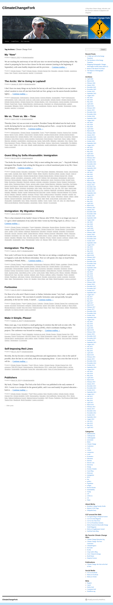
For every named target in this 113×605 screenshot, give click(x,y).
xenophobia (33, 203)
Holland (56, 186)
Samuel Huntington (16, 198)
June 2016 (90, 324)
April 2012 (90, 427)
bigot (20, 174)
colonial (13, 178)
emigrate (39, 182)
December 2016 (91, 311)
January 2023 (91, 160)
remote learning (23, 73)
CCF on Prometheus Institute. (95, 523)
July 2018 (90, 272)
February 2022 (91, 182)
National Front (9, 275)
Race (48, 196)
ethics (11, 184)
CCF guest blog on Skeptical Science (97, 516)
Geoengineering (28, 367)
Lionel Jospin (41, 273)
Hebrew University (49, 233)
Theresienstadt (29, 240)
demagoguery (62, 178)
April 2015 (90, 353)
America (59, 132)
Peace (45, 307)
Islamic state (72, 188)
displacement (45, 180)
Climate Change (16, 71)
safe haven (21, 277)
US (19, 145)
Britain (35, 174)
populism (64, 194)
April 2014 (90, 377)
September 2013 (91, 392)
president (71, 275)
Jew (31, 235)
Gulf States (73, 184)
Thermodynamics (18, 279)
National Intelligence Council (17, 398)
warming (13, 108)
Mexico (61, 273)
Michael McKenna (10, 307)
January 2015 (91, 359)
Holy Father (51, 305)
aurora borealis (45, 100)
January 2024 (91, 135)
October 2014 (91, 365)
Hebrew (41, 233)
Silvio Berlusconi (36, 277)
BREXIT (30, 174)
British (40, 174)
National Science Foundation (35, 398)
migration (7, 192)
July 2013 (90, 396)
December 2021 (91, 187)
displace (30, 180)
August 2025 (90, 95)
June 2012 (90, 423)
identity (12, 188)
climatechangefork (27, 57)
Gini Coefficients (51, 396)
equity (6, 184)
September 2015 (91, 342)
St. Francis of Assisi (17, 310)
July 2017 (90, 297)
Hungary (59, 271)
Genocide (7, 233)
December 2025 (91, 87)
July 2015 (90, 346)
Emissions (8, 139)
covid (88, 454)
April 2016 (90, 328)
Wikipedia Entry (91, 510)
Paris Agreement (10, 143)
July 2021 (90, 197)
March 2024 (90, 131)
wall (47, 279)
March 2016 (90, 330)
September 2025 (91, 93)
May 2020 (90, 226)
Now (10, 73)
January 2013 (91, 409)
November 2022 (91, 164)
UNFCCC (90, 496)
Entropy (12, 271)
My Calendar (25, 41)
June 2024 (90, 124)
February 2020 (91, 232)
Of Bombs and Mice (33, 238)
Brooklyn (45, 174)
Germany (20, 233)
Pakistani (18, 194)
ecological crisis (73, 303)
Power (34, 143)
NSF (46, 398)
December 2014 (91, 361)
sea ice (55, 106)
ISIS (62, 188)
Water (51, 279)
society (59, 277)
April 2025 (90, 104)
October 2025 (91, 91)
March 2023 (90, 155)
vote (22, 145)
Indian (40, 188)
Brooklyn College (54, 174)
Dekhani (43, 178)
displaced (37, 180)
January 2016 (91, 334)
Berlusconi (46, 264)
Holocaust (72, 233)
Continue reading (59, 67)
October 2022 (91, 166)
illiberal (17, 188)
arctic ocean (36, 100)
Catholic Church (32, 303)
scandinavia (42, 106)
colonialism (19, 178)
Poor (49, 307)
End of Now (15, 139)
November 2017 (91, 288)
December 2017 (91, 286)
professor (65, 238)
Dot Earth (90, 548)
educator (61, 71)
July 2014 (90, 371)
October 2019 (91, 241)
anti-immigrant (73, 172)
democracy (71, 178)
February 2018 (91, 282)
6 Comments (53, 203)
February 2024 (91, 133)
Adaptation (53, 132)
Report (47, 338)
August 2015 (90, 344)
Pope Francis (60, 307)
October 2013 (91, 390)
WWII (50, 240)
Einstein (66, 71)
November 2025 (91, 89)
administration (91, 433)
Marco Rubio (72, 305)
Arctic (16, 100)
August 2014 (90, 369)
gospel (45, 305)
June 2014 (90, 373)
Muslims (53, 192)
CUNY (39, 178)
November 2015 (91, 338)
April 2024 (90, 129)
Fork (38, 336)
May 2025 (90, 102)
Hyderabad (63, 186)
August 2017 (90, 294)
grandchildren (22, 141)
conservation (8, 268)
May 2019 (90, 251)
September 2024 (91, 118)
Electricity (75, 137)
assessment (90, 440)
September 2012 (91, 417)
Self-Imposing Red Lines (19, 348)
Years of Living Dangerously (56, 369)
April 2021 (90, 203)
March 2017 (90, 305)
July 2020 (90, 222)
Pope (53, 307)
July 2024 (90, 122)
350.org (36, 365)
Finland (7, 104)
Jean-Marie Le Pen (25, 273)
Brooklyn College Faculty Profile (96, 506)
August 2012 (90, 419)
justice (15, 190)
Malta (47, 273)
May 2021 (90, 201)
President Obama (62, 367)
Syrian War (31, 369)
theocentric (33, 201)
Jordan (11, 190)
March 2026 (90, 81)
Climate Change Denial (68, 100)
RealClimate (90, 556)
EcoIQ (89, 550)
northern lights (28, 106)
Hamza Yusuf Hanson (11, 186)
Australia (74, 132)
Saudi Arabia (27, 198)
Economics (67, 137)
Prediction (41, 338)
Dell (48, 178)
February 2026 (91, 83)
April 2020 (90, 228)
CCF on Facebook (92, 572)
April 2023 (90, 153)
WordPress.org (91, 591)
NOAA (21, 106)
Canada (62, 174)
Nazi (24, 238)
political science (49, 194)
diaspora (24, 180)
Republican (13, 277)
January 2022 (91, 185)
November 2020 (91, 214)
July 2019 (90, 247)
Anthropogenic (24, 98)
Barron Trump (14, 135)
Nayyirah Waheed (62, 192)
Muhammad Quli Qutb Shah (36, 192)
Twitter (15, 145)
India (36, 188)
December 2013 (91, 386)
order (37, 275)
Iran (53, 188)
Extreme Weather (45, 98)
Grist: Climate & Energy (94, 554)
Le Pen (33, 273)
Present (15, 73)
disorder (26, 268)
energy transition (64, 102)
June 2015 (90, 348)
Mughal (20, 192)
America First (67, 132)
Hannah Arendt (23, 186)
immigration (32, 172)
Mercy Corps (71, 235)
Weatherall (16, 400)
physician (31, 194)
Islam (66, 188)
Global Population (40, 271)
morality (18, 307)
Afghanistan (59, 172)
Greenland (47, 104)
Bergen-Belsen (54, 227)
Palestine (42, 238)
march (70, 336)
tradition (40, 201)
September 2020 (91, 218)
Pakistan (12, 194)
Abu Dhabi (45, 172)
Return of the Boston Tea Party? (96, 68)
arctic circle (21, 100)
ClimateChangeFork (18, 8)
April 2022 (90, 178)
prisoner (59, 238)
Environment (74, 102)
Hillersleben (59, 233)
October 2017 (91, 290)
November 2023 (91, 139)
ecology (7, 305)
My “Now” (10, 54)
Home (7, 41)
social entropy (52, 277)
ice (52, 104)
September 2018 (91, 268)
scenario (52, 338)
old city (7, 194)
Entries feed (90, 587)
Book (45, 394)
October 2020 (91, 216)
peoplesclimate (19, 338)
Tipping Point (9, 400)
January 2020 (91, 234)
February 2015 (91, 357)
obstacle (32, 275)
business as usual (39, 334)
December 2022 (91, 162)
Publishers (11, 377)
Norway (36, 106)
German (13, 233)
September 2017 (91, 292)
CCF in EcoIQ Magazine (94, 518)
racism (53, 196)
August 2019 (90, 245)
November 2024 (91, 114)
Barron (7, 135)
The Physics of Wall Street (69, 398)
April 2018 (90, 278)
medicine (47, 190)
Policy (41, 194)
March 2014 (90, 380)
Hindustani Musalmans (41, 186)
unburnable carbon (41, 369)
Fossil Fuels (13, 104)
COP (88, 448)
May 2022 (90, 176)
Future (7, 73)
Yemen (40, 203)
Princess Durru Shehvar (38, 196)
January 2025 (91, 110)
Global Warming (28, 104)
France (28, 184)
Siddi (43, 198)
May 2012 (90, 425)
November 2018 (91, 263)
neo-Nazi (20, 275)
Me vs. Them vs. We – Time (20, 116)
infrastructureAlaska (60, 104)
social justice (63, 198)
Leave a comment (10, 147)
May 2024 (90, 126)
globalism (14, 141)
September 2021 (91, 193)
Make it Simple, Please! (18, 318)
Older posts (9, 405)
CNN (31, 137)
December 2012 (91, 411)
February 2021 (91, 207)
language (64, 336)
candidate (64, 264)
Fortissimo (11, 287)
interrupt (73, 271)
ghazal (42, 184)
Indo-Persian (47, 188)
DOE (71, 334)
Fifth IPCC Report (30, 336)
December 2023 (91, 137)
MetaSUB (53, 190)
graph (55, 336)
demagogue (54, 178)
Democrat (8, 180)
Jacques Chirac (13, 273)
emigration (45, 182)
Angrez (66, 172)
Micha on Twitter (92, 577)
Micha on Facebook (92, 574)
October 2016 (91, 315)
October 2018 (91, 265)
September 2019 (91, 243)
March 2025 (90, 106)
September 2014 (91, 367)
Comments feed (91, 589)
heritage (31, 186)
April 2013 (90, 402)
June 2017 (90, 299)
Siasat (39, 198)
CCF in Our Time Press (93, 521)
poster (36, 338)
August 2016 (90, 319)
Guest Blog (65, 184)
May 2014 (90, 375)
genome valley (35, 184)
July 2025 (90, 97)
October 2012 (91, 415)
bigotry (25, 174)
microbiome (60, 190)
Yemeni (45, 203)
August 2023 (90, 145)
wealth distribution (38, 145)
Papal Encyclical (38, 307)
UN (88, 494)
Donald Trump (59, 137)
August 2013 (90, 394)
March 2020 (90, 230)
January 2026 (91, 85)
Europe (26, 271)
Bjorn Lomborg (38, 394)
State (10, 279)
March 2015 (90, 355)
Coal (44, 137)
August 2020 (90, 220)
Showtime (8, 369)
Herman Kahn (61, 396)
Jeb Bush (58, 305)
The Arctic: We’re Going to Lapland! (25, 81)
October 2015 (91, 340)
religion (71, 196)
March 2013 (90, 404)
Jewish (35, 235)
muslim (48, 192)
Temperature (67, 106)
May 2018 (90, 276)
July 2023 (90, 147)
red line (70, 367)
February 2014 (91, 382)
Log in (89, 585)
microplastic (8, 106)
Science (49, 106)
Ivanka (39, 141)
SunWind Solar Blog (93, 531)
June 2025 (90, 99)
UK (58, 201)
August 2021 (90, 195)
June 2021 (90, 199)
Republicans (73, 307)
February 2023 (91, 158)
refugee (66, 196)
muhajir (25, 192)
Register (89, 583)
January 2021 (91, 209)
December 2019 (91, 236)
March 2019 (90, 255)
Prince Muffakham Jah (15, 196)
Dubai (6, 182)
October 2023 (91, 141)
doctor (51, 180)
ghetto (25, 233)
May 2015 (90, 350)
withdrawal (61, 145)
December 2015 (91, 336)
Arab (6, 174)
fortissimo (28, 305)
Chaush (67, 174)
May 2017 (90, 301)
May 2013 (90, 400)
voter (25, 145)
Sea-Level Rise (66, 338)
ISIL (59, 188)
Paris (75, 141)
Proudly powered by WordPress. (96, 599)
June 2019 (90, 249)
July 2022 (90, 172)
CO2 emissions (53, 102)
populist (70, 194)
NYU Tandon (73, 192)
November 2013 (91, 388)
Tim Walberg (73, 143)
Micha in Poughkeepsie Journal (96, 529)
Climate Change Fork (43, 71)
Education (54, 71)
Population (58, 194)
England (64, 182)
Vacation (7, 108)
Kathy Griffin (46, 141)
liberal (26, 190)
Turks (54, 201)
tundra (74, 106)
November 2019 (91, 238)
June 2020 (90, 224)
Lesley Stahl (52, 367)
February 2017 (91, 307)
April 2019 (90, 253)
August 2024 (90, 120)
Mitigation (16, 106)
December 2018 (91, 261)
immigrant (23, 188)
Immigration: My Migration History (24, 211)
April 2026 (90, 79)
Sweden (60, 106)
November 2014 (91, 363)
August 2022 (90, 170)
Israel (27, 235)
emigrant (33, 182)
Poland (54, 238)
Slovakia (44, 277)
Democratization (16, 180)
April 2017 (90, 303)
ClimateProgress (91, 545)
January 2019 (91, 259)
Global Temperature (46, 336)
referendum (59, 196)
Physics (18, 143)
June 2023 (90, 149)
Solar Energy (55, 143)
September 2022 (91, 168)
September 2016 (91, 317)
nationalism (60, 141)
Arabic (10, 174)
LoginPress (15, 41)
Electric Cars (90, 462)
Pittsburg (24, 143)
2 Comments (38, 73)
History (51, 186)
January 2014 (91, 384)
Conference (90, 446)
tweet (11, 145)
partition (24, 194)
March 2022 (90, 180)
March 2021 (90, 205)
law (88, 479)
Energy (21, 139)
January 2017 (91, 309)
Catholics (40, 303)
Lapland (69, 104)
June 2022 (90, 174)
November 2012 (91, 413)
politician (48, 275)
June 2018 (90, 274)
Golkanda (59, 184)
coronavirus (90, 452)
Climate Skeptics (39, 102)
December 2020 (91, 211)
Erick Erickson (48, 139)
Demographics (34, 396)
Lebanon (21, 190)
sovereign (65, 277)
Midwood (67, 190)
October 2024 (91, 116)
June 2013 (90, 398)
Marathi (31, 190)
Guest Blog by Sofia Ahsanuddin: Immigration (31, 155)
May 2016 (90, 326)
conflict (34, 178)
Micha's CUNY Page (93, 508)
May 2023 (90, 151)
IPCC (59, 336)
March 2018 (90, 280)
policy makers (29, 338)
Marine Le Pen (38, 190)
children (21, 135)
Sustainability (56, 98)
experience (73, 71)
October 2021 (91, 191)
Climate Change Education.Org (96, 539)
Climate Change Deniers (12, 102)
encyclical (13, 305)
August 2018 (90, 270)
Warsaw (45, 240)
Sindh (47, 198)
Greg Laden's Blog (92, 552)
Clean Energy (28, 135)
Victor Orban (41, 279)
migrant (73, 190)
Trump (42, 132)
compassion (27, 178)
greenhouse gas (38, 104)
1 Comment (20, 108)
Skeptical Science (92, 558)
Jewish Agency (42, 235)
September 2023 (91, 143)
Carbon (41, 365)
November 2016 (91, 313)
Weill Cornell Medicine (11, 203)
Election (89, 460)
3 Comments (23, 340)
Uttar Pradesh (70, 201)
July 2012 (90, 421)
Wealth (30, 145)
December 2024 (91, 112)
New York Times (27, 307)
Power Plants (41, 143)
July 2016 (90, 321)
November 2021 (91, 189)
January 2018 (91, 284)
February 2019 (91, 257)
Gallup (69, 139)
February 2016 (91, 332)
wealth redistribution (51, 145)
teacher (31, 73)
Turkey (50, 201)
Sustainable (24, 369)
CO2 (46, 102)
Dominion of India (59, 180)
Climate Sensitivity (19, 396)
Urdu (61, 201)
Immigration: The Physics (19, 248)
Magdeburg (62, 235)
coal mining (50, 137)
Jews (6, 190)
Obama (70, 141)
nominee (26, 275)
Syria (23, 201)
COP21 (89, 450)
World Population (70, 145)
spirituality (8, 310)
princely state (27, 196)
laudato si (65, 305)
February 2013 (91, 406)
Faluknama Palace (19, 184)
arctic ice (29, 100)
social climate (54, 198)
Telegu (27, 201)
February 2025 (91, 108)
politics (29, 143)
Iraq (56, 188)
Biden (89, 442)
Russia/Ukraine (91, 487)
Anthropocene (15, 98)
